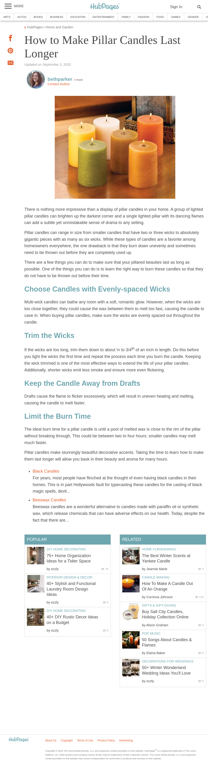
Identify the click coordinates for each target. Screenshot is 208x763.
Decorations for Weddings (167, 661)
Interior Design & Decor (70, 577)
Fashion (143, 17)
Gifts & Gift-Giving (159, 605)
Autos (22, 17)
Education (77, 17)
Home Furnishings (159, 549)
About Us (50, 740)
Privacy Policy (106, 740)
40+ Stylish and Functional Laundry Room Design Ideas (71, 589)
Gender (193, 17)
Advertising (126, 740)
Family (126, 17)
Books (38, 17)
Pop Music (151, 633)
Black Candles (46, 471)
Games (175, 17)
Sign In (176, 7)
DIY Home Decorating (66, 549)
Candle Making (156, 577)
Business (56, 17)
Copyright (67, 740)
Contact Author (59, 84)
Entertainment (103, 17)
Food (160, 17)
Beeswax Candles (49, 500)
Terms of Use (85, 740)
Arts (6, 17)
